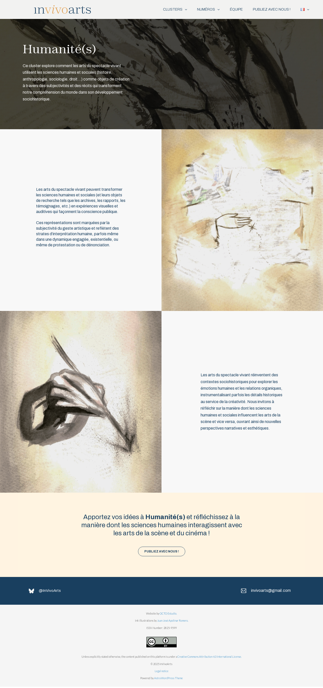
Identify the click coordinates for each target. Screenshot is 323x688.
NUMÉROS (199, 9)
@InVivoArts (51, 592)
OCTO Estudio (168, 614)
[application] (173, 9)
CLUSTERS (164, 9)
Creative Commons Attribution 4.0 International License (209, 657)
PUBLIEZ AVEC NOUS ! (268, 9)
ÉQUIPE (230, 9)
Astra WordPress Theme (168, 679)
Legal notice (161, 672)
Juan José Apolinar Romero (172, 621)
